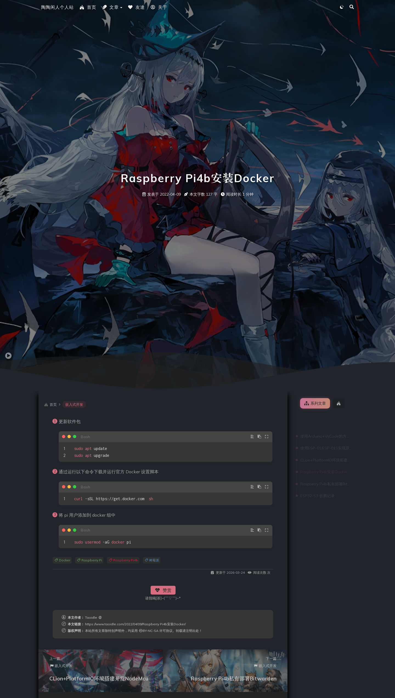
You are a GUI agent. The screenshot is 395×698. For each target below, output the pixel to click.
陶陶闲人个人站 (57, 7)
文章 (110, 7)
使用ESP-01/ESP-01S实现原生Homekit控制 (326, 429)
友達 (136, 7)
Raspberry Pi (89, 560)
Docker (62, 560)
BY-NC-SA (149, 631)
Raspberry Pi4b (123, 560)
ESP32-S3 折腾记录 (317, 477)
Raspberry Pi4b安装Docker (324, 453)
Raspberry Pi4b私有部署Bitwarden (326, 465)
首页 (87, 7)
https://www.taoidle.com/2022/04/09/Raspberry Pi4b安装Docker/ (135, 624)
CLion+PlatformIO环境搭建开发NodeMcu (326, 441)
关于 (158, 7)
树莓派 (151, 560)
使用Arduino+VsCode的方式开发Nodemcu (326, 417)
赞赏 (163, 590)
